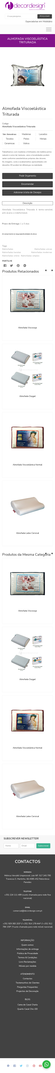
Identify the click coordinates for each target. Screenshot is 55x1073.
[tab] (27, 125)
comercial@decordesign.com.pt (27, 910)
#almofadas (7, 249)
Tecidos (9, 138)
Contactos (27, 978)
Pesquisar (45, 16)
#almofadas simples (30, 255)
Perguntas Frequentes (27, 987)
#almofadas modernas (41, 252)
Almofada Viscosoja (27, 327)
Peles (26, 138)
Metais (43, 138)
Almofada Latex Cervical (27, 533)
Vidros (26, 143)
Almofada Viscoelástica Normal (27, 464)
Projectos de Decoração (27, 991)
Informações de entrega (28, 949)
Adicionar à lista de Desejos (27, 192)
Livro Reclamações (27, 961)
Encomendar (27, 184)
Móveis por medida (27, 966)
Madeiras (26, 134)
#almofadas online (11, 255)
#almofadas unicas (43, 249)
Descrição (27, 203)
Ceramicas (10, 143)
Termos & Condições (27, 957)
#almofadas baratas (11, 252)
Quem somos (27, 945)
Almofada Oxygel (27, 396)
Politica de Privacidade (27, 953)
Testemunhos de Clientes (27, 982)
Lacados (43, 134)
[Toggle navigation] (49, 29)
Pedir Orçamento (27, 175)
